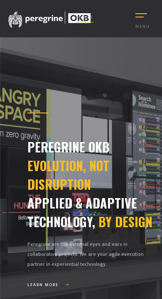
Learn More (48, 285)
